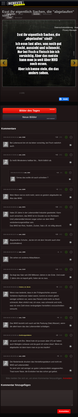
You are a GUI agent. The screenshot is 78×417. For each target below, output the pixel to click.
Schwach (14, 93)
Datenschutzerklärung (63, 27)
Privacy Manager (70, 30)
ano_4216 (27, 172)
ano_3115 (22, 269)
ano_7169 (22, 317)
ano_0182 (22, 137)
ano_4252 (22, 356)
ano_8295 (22, 189)
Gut (5, 93)
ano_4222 (22, 234)
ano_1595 (22, 252)
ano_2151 (22, 155)
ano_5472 (22, 207)
